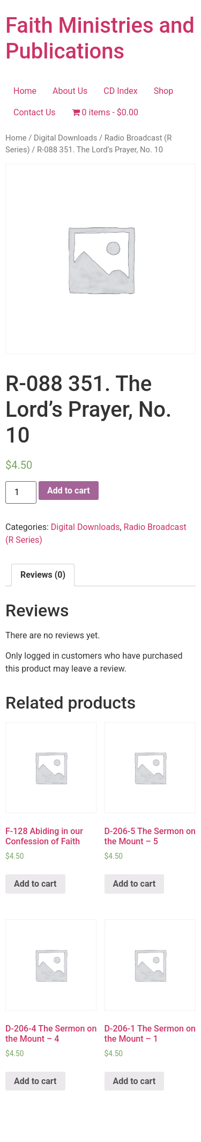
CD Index (120, 91)
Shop (163, 91)
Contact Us (34, 112)
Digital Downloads (65, 138)
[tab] (43, 575)
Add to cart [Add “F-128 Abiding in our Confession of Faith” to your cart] (35, 884)
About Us (70, 91)
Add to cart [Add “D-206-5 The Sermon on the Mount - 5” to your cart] (134, 884)
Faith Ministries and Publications (100, 38)
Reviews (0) (42, 575)
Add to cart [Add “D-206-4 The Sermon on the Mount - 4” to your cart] (35, 1081)
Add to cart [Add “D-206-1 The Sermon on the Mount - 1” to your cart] (134, 1081)
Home (24, 91)
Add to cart (68, 490)
